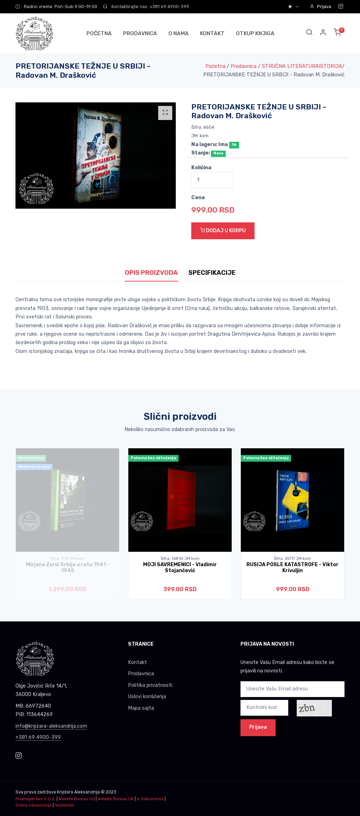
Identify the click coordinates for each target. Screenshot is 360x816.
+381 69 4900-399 (38, 737)
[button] (323, 33)
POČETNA (99, 33)
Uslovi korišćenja (147, 697)
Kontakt (137, 662)
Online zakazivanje (33, 805)
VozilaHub (64, 805)
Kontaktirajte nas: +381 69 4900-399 (146, 6)
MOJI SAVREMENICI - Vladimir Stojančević (180, 568)
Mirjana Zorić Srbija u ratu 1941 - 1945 (67, 568)
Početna (215, 66)
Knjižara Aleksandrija (78, 792)
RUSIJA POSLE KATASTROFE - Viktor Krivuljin (292, 568)
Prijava (320, 6)
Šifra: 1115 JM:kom (67, 558)
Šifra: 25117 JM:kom (292, 558)
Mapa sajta (141, 708)
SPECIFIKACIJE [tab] (212, 273)
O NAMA (178, 33)
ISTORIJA (330, 66)
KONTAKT (212, 33)
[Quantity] (212, 180)
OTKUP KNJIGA (255, 33)
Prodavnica (244, 66)
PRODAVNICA (140, 33)
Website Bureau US (77, 799)
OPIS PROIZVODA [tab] (151, 273)
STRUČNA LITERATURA (290, 66)
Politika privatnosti (150, 685)
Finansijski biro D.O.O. (35, 799)
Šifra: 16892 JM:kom (180, 558)
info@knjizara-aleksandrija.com (51, 726)
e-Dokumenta (150, 799)
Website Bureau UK (116, 799)
